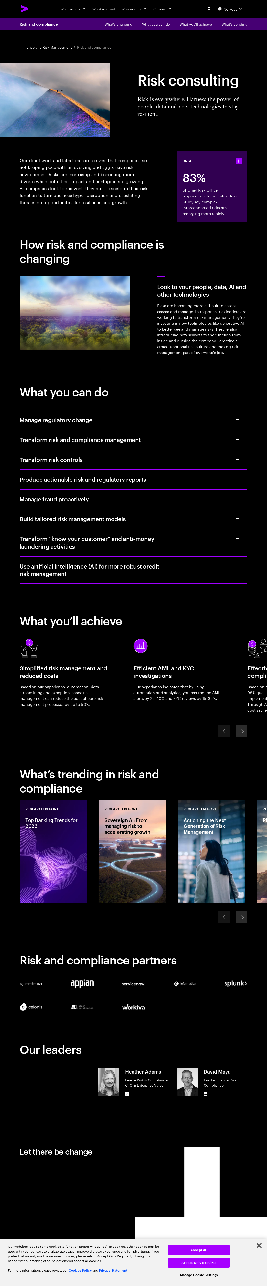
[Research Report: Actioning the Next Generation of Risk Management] (211, 851)
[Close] (259, 1245)
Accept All (198, 1250)
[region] (133, 1262)
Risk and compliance (39, 24)
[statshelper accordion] (239, 161)
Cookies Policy (80, 1270)
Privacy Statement (113, 1270)
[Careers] (163, 9)
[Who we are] (134, 9)
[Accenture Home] (24, 9)
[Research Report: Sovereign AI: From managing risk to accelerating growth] (132, 851)
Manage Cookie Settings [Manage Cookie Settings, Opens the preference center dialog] (199, 1274)
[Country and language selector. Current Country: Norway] (231, 9)
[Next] (241, 731)
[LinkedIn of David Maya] (206, 1094)
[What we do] (74, 9)
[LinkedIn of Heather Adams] (127, 1094)
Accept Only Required (199, 1262)
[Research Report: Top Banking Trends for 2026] (53, 851)
